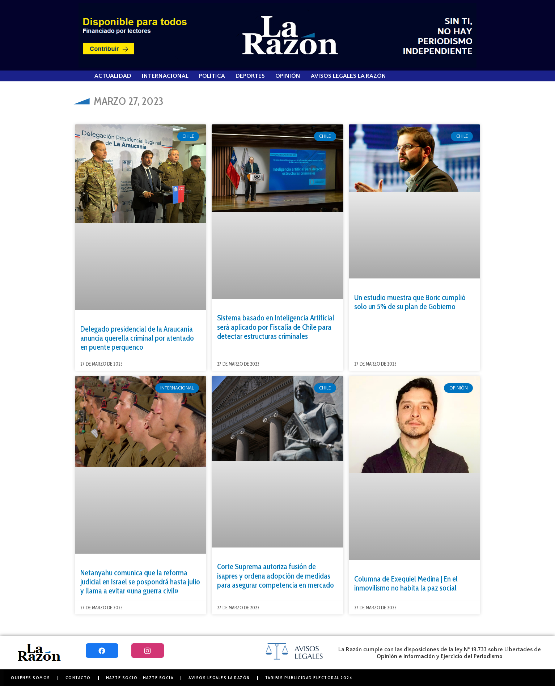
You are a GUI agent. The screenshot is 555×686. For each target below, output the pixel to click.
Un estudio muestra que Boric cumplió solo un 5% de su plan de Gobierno (410, 302)
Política (212, 76)
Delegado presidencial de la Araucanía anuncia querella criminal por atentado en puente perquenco (137, 337)
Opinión (287, 76)
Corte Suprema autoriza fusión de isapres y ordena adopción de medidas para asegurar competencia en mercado (275, 575)
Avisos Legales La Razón (348, 76)
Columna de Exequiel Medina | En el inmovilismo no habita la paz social (406, 583)
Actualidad (112, 76)
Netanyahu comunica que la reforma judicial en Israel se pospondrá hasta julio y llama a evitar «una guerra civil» (140, 581)
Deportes (250, 76)
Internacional (165, 76)
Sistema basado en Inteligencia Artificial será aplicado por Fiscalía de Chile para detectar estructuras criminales (275, 326)
